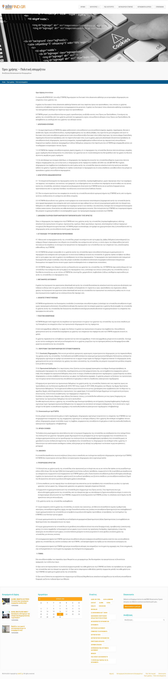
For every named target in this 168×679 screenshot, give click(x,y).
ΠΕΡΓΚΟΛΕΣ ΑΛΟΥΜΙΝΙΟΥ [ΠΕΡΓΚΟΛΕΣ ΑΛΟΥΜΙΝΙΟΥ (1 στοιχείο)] (98, 628)
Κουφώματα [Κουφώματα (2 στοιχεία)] (94, 625)
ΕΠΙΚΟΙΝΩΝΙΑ (160, 7)
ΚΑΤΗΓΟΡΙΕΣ (94, 7)
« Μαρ (40, 599)
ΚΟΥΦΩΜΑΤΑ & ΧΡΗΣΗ (144, 7)
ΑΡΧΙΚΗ (83, 7)
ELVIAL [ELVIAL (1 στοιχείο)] (108, 602)
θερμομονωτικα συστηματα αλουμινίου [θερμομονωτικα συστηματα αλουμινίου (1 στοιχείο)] (100, 649)
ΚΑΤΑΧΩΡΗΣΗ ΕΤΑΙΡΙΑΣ (126, 7)
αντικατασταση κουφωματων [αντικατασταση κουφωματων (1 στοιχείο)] (100, 638)
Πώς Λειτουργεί (151, 673)
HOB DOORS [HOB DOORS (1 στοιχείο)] (102, 606)
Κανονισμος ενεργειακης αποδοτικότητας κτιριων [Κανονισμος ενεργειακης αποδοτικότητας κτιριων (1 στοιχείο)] (99, 617)
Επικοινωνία (162, 673)
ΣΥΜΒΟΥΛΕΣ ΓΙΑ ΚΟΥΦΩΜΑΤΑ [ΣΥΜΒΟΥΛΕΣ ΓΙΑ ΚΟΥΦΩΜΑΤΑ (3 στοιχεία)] (99, 631)
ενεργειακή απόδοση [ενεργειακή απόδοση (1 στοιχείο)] (97, 641)
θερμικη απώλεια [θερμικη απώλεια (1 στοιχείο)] (96, 644)
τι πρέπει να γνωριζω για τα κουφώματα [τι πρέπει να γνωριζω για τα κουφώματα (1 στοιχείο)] (99, 661)
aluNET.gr (20, 673)
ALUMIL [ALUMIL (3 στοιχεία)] (101, 602)
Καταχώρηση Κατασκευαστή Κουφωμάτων (130, 673)
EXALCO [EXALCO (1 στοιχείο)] (93, 606)
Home (3, 82)
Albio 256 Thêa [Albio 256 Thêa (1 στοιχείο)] (95, 599)
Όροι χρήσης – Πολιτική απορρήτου (155, 676)
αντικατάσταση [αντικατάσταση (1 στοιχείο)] (95, 634)
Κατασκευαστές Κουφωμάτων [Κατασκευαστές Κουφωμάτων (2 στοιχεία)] (100, 621)
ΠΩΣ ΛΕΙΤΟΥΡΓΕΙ (109, 7)
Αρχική (111, 673)
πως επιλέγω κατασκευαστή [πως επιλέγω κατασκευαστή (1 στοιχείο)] (99, 657)
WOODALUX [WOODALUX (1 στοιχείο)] (94, 609)
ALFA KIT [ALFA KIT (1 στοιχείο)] (93, 602)
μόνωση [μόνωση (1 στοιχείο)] (93, 653)
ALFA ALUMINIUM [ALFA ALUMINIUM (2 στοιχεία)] (108, 599)
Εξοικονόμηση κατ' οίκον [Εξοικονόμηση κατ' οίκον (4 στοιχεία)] (99, 612)
